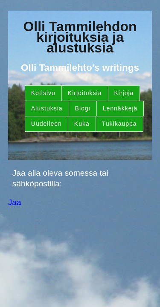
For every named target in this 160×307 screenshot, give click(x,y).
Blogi (82, 108)
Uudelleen (46, 123)
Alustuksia (47, 108)
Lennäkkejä (120, 108)
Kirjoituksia (85, 93)
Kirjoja (124, 93)
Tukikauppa (119, 123)
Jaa (14, 202)
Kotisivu (43, 93)
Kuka (82, 123)
